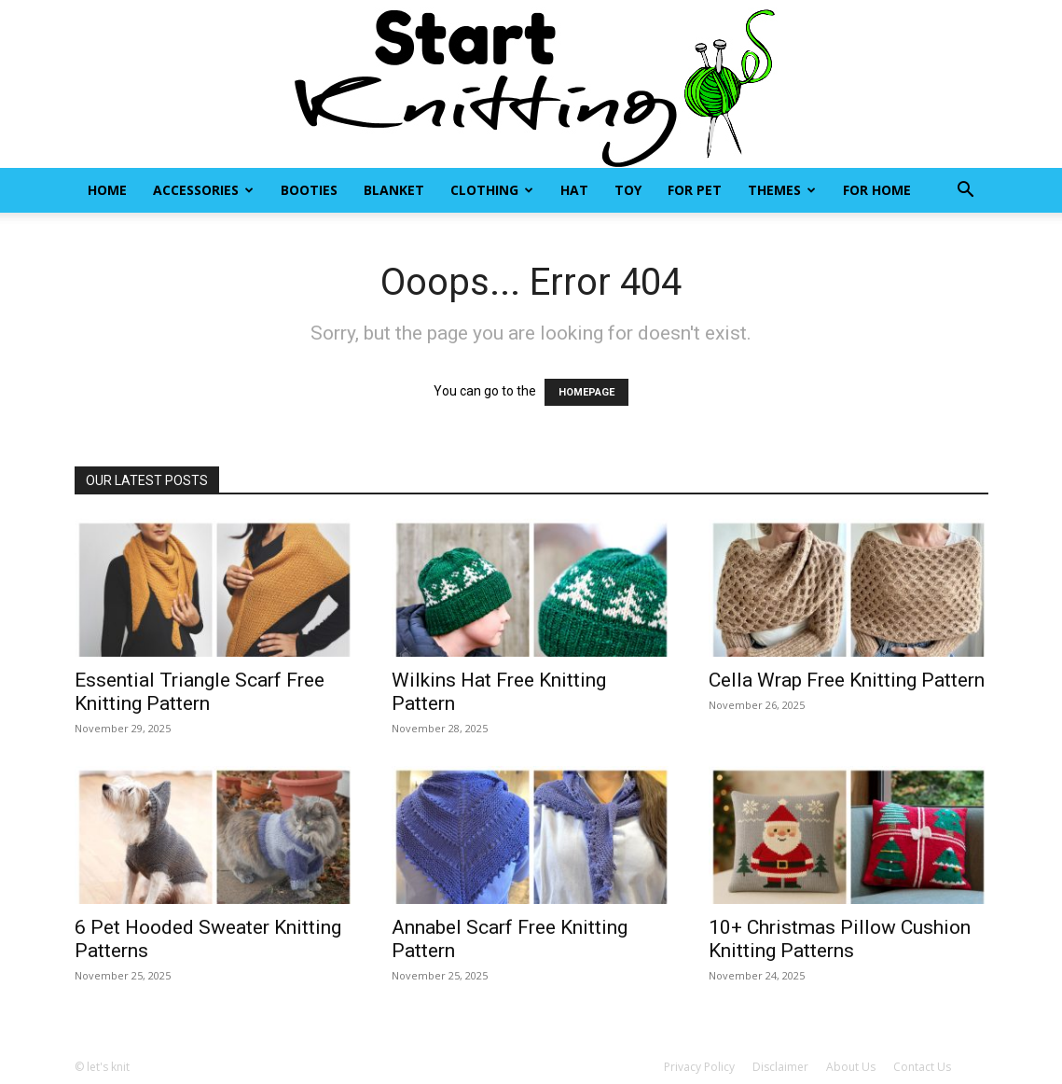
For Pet (695, 190)
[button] (966, 192)
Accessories (203, 190)
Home (107, 190)
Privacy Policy (699, 1067)
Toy (627, 190)
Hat (574, 190)
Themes (782, 190)
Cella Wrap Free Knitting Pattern (847, 680)
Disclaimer (780, 1067)
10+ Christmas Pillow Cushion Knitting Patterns (840, 939)
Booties (309, 190)
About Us (851, 1067)
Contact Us (922, 1067)
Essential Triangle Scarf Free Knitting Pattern (199, 692)
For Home (877, 190)
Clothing (491, 190)
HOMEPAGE (586, 392)
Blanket (394, 190)
